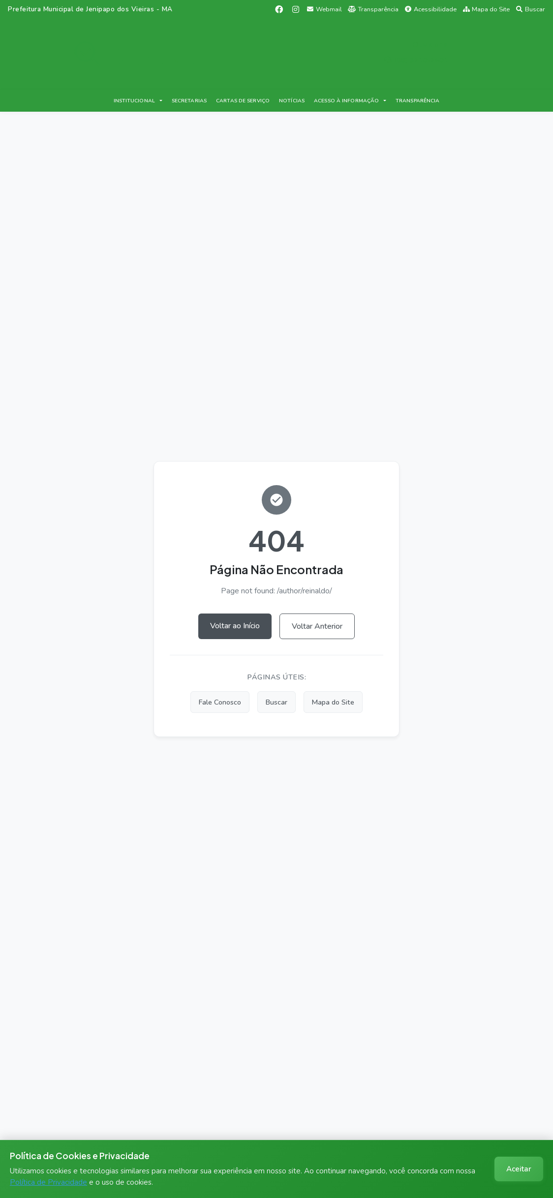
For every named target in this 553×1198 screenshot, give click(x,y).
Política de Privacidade (48, 1182)
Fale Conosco (220, 702)
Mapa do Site (486, 9)
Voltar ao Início (235, 625)
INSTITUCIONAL (134, 100)
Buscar (530, 9)
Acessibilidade (431, 9)
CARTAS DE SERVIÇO (243, 100)
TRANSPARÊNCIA (417, 100)
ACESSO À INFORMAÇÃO (346, 100)
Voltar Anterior (317, 626)
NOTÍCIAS (292, 100)
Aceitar (518, 1169)
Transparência (373, 9)
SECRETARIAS (189, 100)
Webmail (324, 9)
